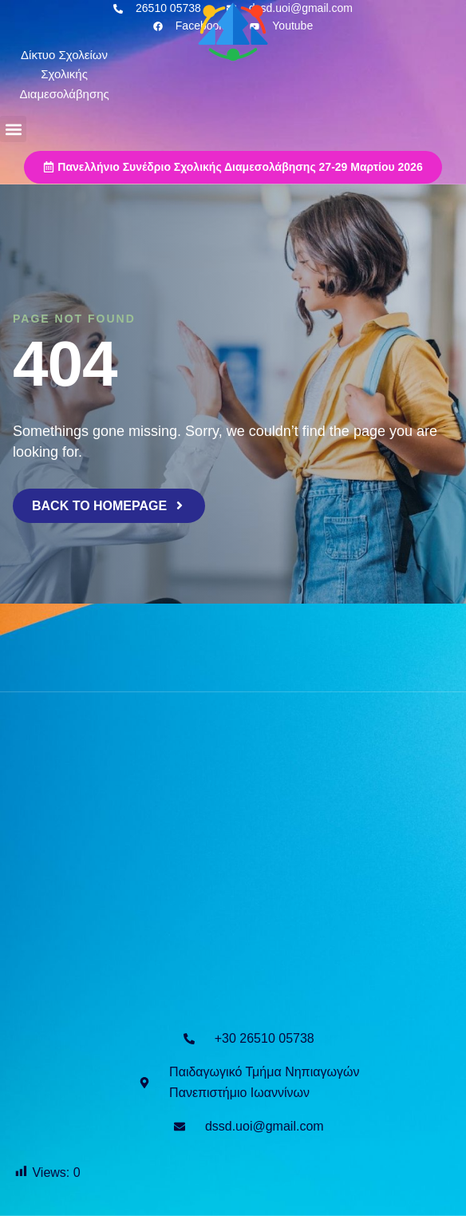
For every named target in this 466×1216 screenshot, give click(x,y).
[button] (13, 129)
